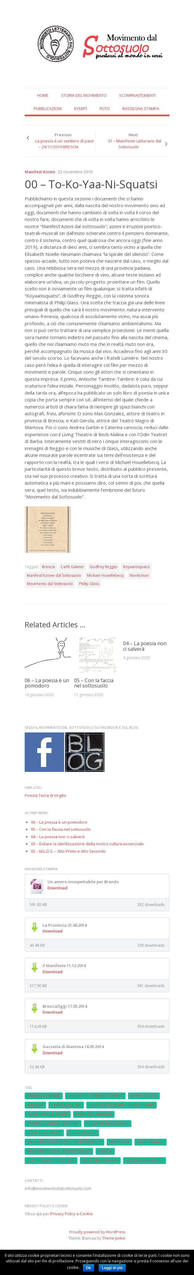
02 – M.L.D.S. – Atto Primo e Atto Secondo (68, 851)
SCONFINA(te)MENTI (137, 95)
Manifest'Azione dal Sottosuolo (54, 575)
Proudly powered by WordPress (97, 1232)
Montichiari (139, 575)
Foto (105, 108)
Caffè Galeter (72, 566)
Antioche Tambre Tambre (95, 1095)
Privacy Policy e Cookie (71, 1213)
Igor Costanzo (44, 1132)
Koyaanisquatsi (136, 566)
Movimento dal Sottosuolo (50, 583)
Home (42, 95)
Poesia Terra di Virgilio (45, 795)
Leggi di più (112, 1268)
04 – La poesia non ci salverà (145, 646)
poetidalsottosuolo (51, 1160)
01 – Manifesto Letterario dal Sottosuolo (134, 144)
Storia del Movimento (84, 95)
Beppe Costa (143, 1095)
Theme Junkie (113, 1238)
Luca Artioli (83, 1132)
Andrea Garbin (43, 1095)
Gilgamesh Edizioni (107, 1123)
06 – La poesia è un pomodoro (47, 683)
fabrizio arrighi (94, 1114)
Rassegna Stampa (140, 108)
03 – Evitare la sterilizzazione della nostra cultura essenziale (87, 844)
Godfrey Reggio (103, 566)
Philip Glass (89, 583)
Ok (88, 1268)
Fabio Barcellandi (47, 1114)
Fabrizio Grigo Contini (53, 1123)
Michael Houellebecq (105, 575)
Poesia (105, 1151)
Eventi (80, 108)
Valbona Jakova (100, 1160)
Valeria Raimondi (144, 1160)
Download (57, 888)
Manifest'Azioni (40, 171)
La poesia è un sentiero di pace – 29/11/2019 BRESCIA (64, 144)
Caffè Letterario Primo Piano (121, 1105)
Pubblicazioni (48, 108)
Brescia (48, 566)
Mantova (119, 1142)
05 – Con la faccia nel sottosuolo (94, 683)
